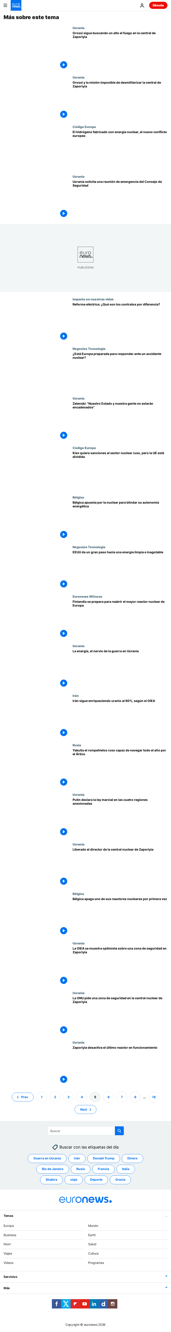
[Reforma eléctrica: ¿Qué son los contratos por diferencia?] (120, 322)
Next (7, 1244)
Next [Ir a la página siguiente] (83, 1109)
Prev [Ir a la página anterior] (24, 1097)
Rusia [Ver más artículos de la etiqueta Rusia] (80, 1169)
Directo (158, 5)
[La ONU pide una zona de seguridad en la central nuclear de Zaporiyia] (120, 1015)
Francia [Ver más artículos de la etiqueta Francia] (103, 1169)
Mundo (93, 1226)
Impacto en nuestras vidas (93, 299)
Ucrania (78, 28)
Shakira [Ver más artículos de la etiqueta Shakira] (51, 1180)
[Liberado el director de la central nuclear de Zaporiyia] (120, 867)
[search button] (119, 1130)
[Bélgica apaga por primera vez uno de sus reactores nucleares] (120, 916)
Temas (8, 1216)
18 (154, 1097)
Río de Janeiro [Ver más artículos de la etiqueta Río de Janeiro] (52, 1169)
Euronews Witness (87, 596)
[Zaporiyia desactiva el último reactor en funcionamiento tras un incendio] (120, 1065)
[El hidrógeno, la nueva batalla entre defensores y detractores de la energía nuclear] (120, 149)
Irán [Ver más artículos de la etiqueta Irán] (77, 1158)
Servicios (10, 1277)
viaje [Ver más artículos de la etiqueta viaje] (73, 1180)
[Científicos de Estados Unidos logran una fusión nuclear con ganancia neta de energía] (120, 569)
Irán (76, 695)
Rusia (77, 745)
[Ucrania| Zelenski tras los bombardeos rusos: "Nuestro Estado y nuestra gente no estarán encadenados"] (120, 421)
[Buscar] (85, 1130)
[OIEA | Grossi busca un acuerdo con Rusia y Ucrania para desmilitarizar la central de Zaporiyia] (120, 100)
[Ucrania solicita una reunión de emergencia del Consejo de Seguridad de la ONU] (120, 199)
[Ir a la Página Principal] (16, 5)
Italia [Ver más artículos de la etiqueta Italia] (125, 1169)
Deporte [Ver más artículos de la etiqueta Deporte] (96, 1180)
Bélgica (78, 497)
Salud (92, 1244)
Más (7, 1288)
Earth (92, 1235)
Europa (9, 1226)
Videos (8, 1263)
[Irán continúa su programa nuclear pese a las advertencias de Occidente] (120, 718)
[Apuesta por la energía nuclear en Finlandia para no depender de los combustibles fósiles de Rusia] (120, 619)
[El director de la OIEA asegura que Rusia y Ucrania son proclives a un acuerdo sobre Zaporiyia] (120, 966)
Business (10, 1235)
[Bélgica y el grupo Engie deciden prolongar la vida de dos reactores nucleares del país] (120, 520)
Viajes (8, 1253)
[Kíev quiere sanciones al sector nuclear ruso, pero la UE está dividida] (120, 470)
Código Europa (84, 126)
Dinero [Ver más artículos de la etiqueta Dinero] (132, 1158)
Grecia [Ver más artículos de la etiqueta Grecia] (120, 1180)
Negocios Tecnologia (89, 348)
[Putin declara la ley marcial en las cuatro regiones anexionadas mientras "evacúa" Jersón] (120, 817)
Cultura (93, 1253)
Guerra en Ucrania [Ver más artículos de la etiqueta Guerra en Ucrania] (47, 1158)
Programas (96, 1263)
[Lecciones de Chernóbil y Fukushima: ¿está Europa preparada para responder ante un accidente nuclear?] (120, 371)
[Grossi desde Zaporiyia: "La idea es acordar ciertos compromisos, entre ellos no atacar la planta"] (120, 50)
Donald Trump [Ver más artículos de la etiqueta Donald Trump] (103, 1158)
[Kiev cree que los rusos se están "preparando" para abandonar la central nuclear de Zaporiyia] (120, 668)
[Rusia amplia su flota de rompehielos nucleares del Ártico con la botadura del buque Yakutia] (120, 768)
